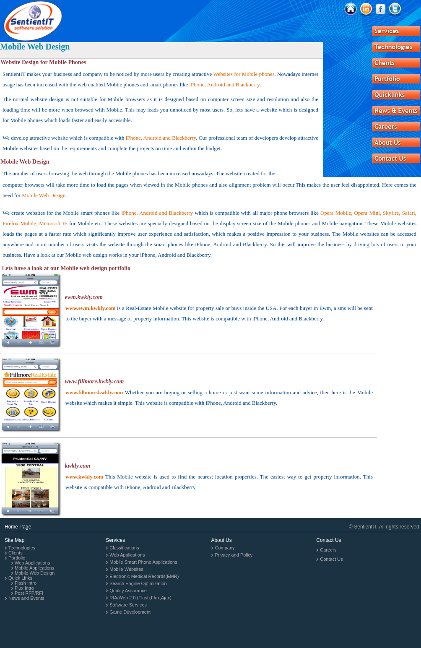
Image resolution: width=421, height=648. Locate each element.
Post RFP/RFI (29, 593)
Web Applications (32, 562)
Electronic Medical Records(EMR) (144, 576)
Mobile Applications (34, 567)
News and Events (26, 598)
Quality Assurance (128, 590)
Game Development (130, 611)
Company (224, 547)
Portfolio (16, 557)
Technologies (21, 547)
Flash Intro (25, 583)
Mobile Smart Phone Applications (143, 562)
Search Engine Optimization (137, 583)
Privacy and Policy (233, 554)
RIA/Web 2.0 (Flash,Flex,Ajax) (140, 597)
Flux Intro (24, 588)
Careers (328, 549)
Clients (15, 552)
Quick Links (20, 577)
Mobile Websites (126, 569)
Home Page (18, 527)
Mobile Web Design (35, 572)
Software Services (128, 604)
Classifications (124, 547)
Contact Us (331, 559)
